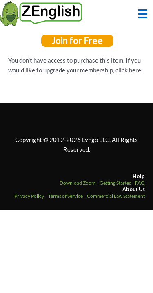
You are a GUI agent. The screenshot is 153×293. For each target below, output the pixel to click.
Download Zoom (77, 183)
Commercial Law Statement (116, 196)
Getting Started (116, 183)
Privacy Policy (29, 196)
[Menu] (143, 13)
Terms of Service (65, 196)
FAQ (140, 183)
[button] (77, 41)
